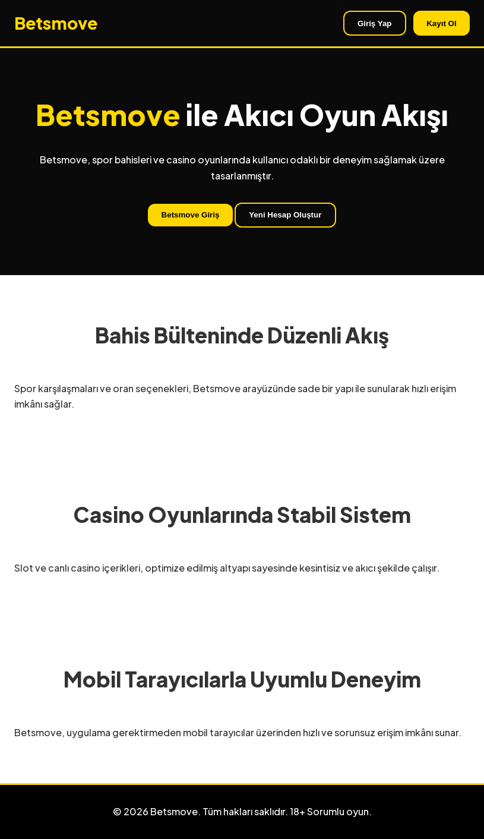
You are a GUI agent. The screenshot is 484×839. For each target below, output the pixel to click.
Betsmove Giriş (191, 214)
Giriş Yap (375, 23)
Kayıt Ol (441, 23)
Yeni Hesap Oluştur (285, 214)
